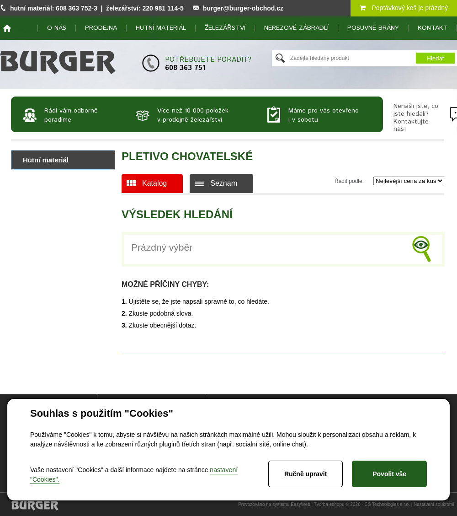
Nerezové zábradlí (296, 27)
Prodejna (101, 27)
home (7, 28)
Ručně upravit (305, 474)
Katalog (154, 183)
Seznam (223, 183)
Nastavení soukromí (434, 504)
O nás (56, 27)
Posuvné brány (373, 27)
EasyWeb (300, 504)
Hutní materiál (161, 27)
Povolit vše (389, 474)
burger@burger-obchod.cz (243, 8)
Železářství (225, 27)
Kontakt (433, 27)
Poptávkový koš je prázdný (404, 7)
